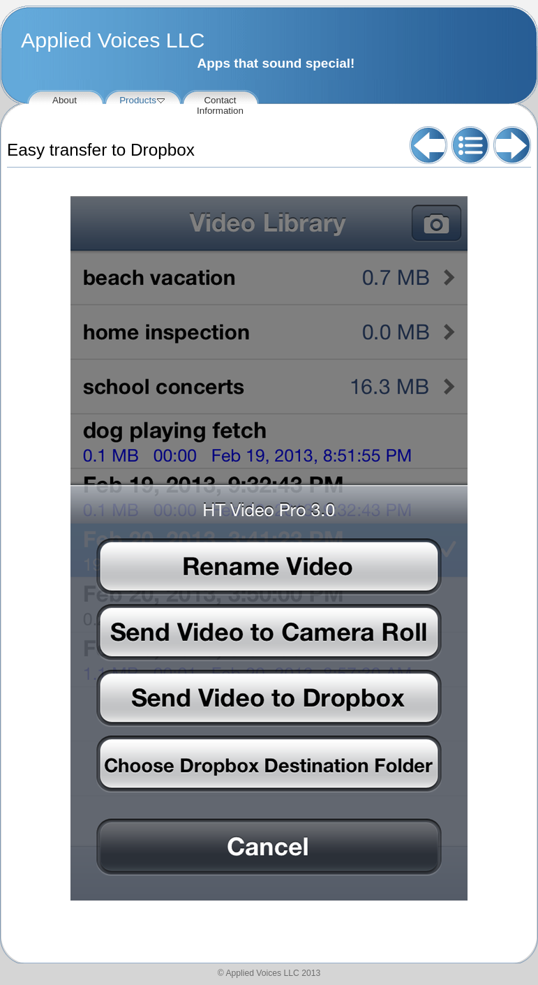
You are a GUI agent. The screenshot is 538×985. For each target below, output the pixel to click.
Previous (428, 145)
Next (512, 145)
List (470, 145)
